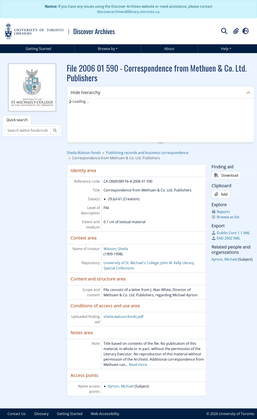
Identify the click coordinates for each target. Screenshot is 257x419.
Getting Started (38, 48)
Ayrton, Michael (121, 386)
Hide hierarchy (85, 92)
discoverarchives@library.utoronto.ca (128, 11)
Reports (220, 211)
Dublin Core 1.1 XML (230, 232)
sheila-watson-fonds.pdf (123, 316)
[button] (236, 31)
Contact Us (16, 413)
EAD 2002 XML (225, 238)
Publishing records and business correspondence (147, 152)
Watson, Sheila (116, 248)
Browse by (106, 48)
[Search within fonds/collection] (28, 130)
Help (225, 48)
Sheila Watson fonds (84, 152)
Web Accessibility (105, 413)
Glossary (41, 413)
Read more (138, 364)
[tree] (160, 121)
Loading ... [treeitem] (81, 101)
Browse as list (225, 217)
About (169, 48)
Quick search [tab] (17, 119)
